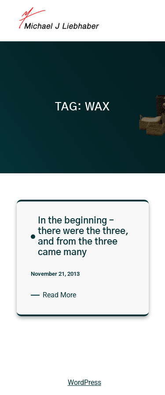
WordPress (84, 382)
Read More (61, 295)
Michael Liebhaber (36, 362)
